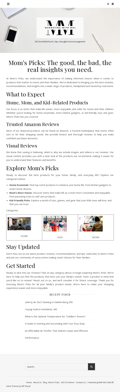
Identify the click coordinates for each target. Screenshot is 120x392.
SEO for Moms (67, 382)
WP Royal (25, 386)
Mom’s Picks (54, 382)
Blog (45, 382)
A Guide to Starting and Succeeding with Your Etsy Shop (55, 323)
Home (29, 382)
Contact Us (81, 382)
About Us (37, 382)
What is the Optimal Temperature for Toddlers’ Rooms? (55, 316)
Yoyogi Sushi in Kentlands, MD (41, 309)
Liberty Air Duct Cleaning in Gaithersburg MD (49, 302)
